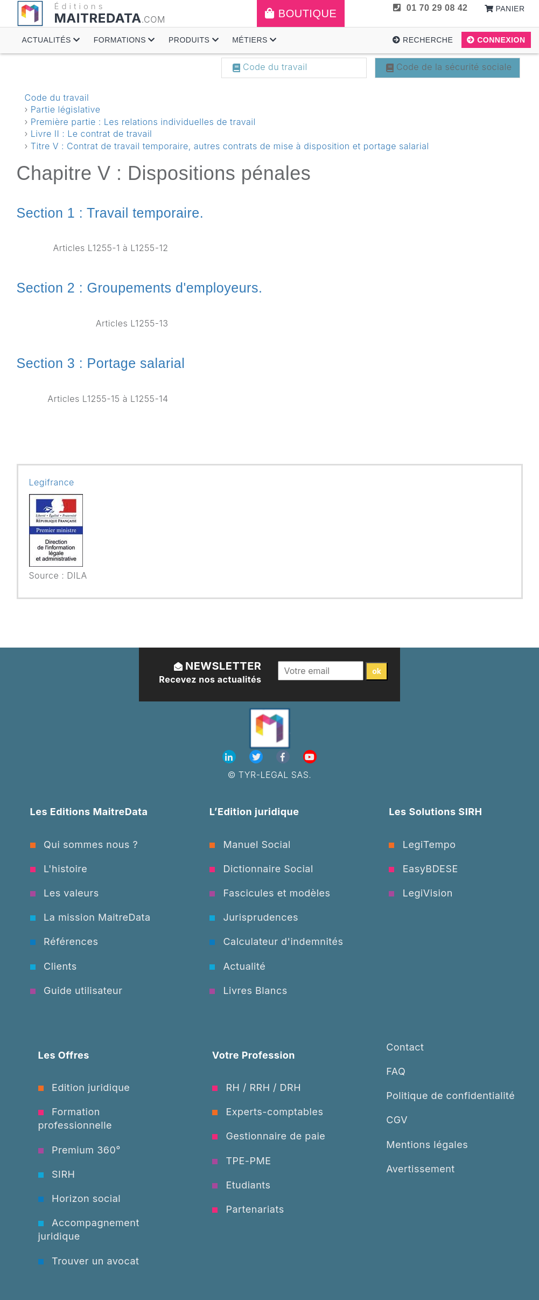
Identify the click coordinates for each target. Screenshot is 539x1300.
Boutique (301, 13)
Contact (405, 1047)
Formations (124, 40)
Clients (53, 966)
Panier (505, 8)
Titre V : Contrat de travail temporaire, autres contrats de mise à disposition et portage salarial (230, 146)
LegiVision (421, 893)
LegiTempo (422, 844)
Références (64, 941)
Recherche (423, 40)
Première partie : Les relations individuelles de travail (143, 121)
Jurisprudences (253, 917)
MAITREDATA (98, 18)
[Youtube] (310, 757)
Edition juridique (84, 1087)
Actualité (237, 966)
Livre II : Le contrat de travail (91, 133)
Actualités (51, 40)
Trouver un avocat (88, 1261)
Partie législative (66, 109)
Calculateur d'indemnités (276, 941)
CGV (397, 1119)
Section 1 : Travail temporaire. (110, 212)
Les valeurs (64, 893)
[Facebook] (284, 757)
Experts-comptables (268, 1111)
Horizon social (79, 1198)
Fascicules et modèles (270, 893)
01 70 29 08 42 (430, 7)
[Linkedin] (230, 757)
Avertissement (420, 1168)
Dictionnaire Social (261, 868)
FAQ (395, 1071)
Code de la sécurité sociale (449, 66)
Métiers (254, 40)
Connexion (496, 40)
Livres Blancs (248, 990)
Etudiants (241, 1185)
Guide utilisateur (76, 990)
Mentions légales (427, 1144)
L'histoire (59, 868)
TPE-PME (241, 1160)
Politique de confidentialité (450, 1095)
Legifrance (51, 482)
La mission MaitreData (90, 917)
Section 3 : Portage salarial (101, 363)
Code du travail (270, 66)
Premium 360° (79, 1150)
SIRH (56, 1174)
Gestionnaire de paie (269, 1136)
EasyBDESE (423, 868)
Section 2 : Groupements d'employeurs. (140, 287)
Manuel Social (250, 844)
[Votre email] (320, 670)
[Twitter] (257, 757)
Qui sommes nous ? (84, 844)
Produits (194, 40)
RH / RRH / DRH (256, 1087)
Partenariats (248, 1209)
